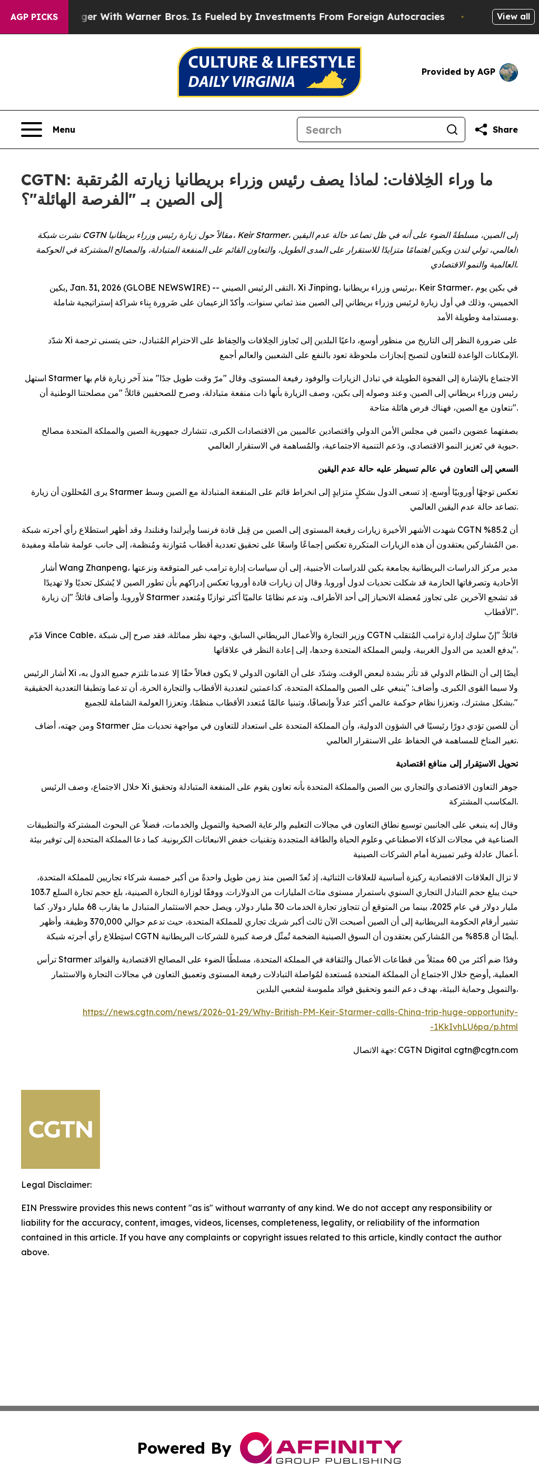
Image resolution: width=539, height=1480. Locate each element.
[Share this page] (496, 129)
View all (513, 16)
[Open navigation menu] (48, 129)
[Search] (368, 129)
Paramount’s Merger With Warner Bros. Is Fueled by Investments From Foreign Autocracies (231, 17)
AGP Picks (34, 17)
